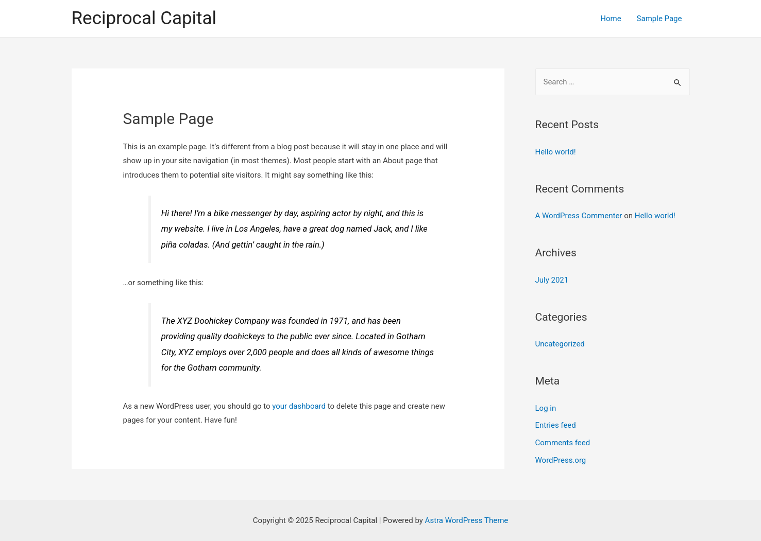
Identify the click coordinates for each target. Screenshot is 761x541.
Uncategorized (560, 343)
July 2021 (552, 280)
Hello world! (555, 151)
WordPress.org (560, 460)
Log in (545, 408)
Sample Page (659, 18)
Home (610, 18)
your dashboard (299, 406)
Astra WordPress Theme (467, 520)
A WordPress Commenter (578, 215)
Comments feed (562, 442)
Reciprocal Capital (144, 18)
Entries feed (555, 425)
